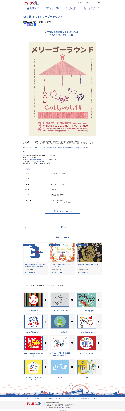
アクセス (98, 2)
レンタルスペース (71, 398)
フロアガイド (38, 398)
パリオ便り (33, 284)
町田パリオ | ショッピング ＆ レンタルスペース (30, 2)
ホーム (80, 2)
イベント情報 (49, 398)
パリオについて (89, 2)
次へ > (99, 227)
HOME (26, 284)
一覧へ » (62, 227)
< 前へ (25, 227)
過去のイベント (41, 284)
